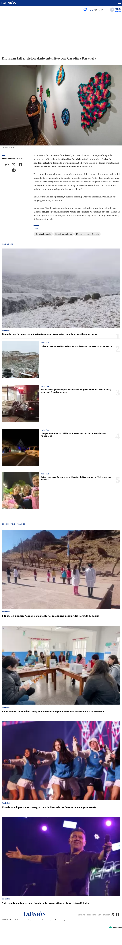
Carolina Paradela (43, 234)
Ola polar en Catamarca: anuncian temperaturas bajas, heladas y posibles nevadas (49, 334)
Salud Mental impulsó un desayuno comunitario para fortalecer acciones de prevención (53, 711)
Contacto (81, 915)
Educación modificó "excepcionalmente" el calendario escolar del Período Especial (50, 616)
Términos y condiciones (51, 920)
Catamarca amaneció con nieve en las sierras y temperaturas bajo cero (76, 346)
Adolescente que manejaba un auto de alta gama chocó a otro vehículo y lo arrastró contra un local (76, 390)
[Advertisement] (61, 34)
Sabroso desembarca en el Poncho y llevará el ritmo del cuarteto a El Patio (45, 903)
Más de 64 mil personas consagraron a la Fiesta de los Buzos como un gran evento (49, 807)
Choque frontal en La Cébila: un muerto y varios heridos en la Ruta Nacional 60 (73, 434)
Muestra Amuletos (63, 234)
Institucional (91, 915)
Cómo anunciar (104, 915)
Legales (65, 920)
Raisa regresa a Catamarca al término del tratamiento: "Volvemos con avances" (76, 478)
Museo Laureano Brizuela (87, 234)
